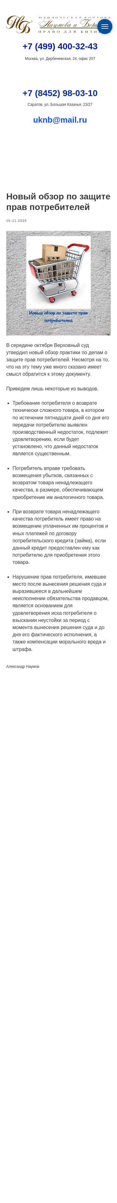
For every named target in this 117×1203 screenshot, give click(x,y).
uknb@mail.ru (60, 120)
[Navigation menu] (104, 26)
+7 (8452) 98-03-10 (60, 93)
